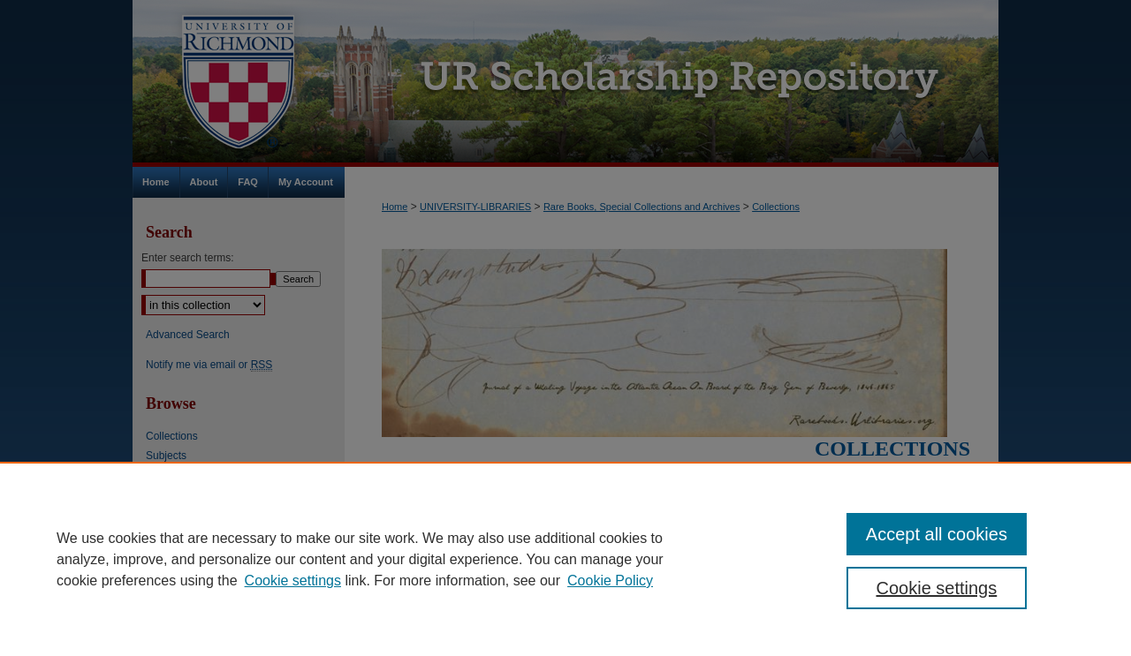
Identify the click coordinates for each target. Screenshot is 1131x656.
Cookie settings (293, 580)
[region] (565, 559)
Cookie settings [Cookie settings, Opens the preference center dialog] (937, 588)
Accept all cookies (936, 534)
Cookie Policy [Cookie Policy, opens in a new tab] (610, 580)
